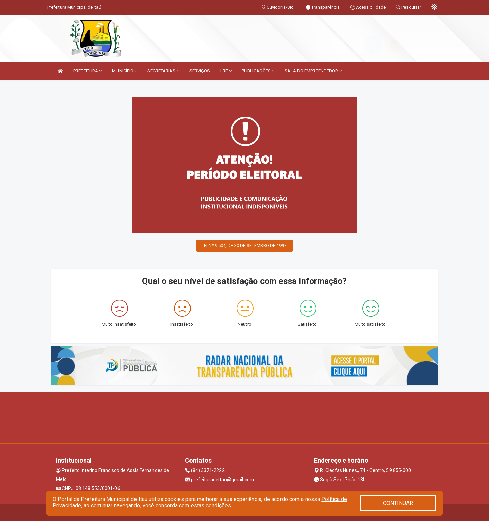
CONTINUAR (398, 503)
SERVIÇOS (199, 70)
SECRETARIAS (163, 70)
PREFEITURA (87, 70)
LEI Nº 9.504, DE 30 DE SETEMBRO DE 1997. (244, 245)
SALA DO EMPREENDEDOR (313, 70)
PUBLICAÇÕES (258, 70)
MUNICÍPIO (124, 70)
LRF (226, 70)
